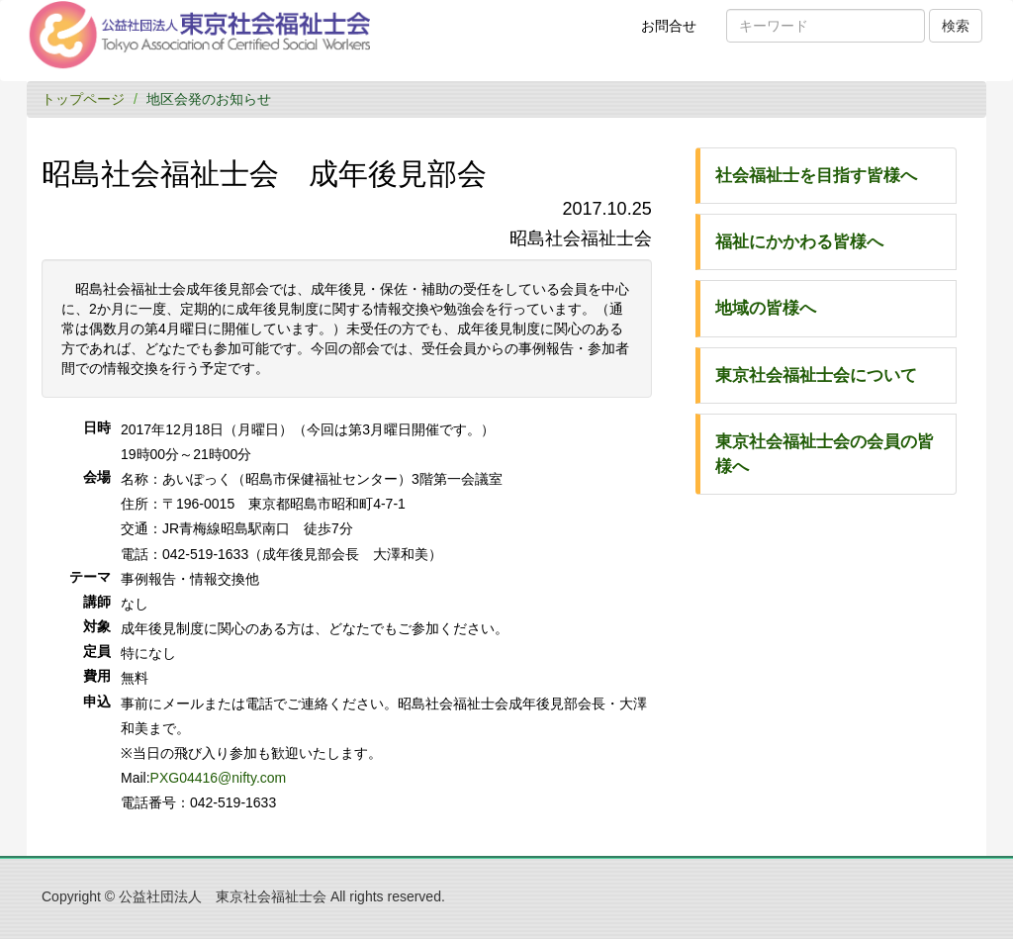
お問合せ (675, 32)
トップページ (83, 99)
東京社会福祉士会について (816, 375)
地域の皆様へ (765, 308)
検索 (955, 26)
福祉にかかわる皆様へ (799, 242)
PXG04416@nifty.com (218, 778)
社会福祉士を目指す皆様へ (816, 175)
